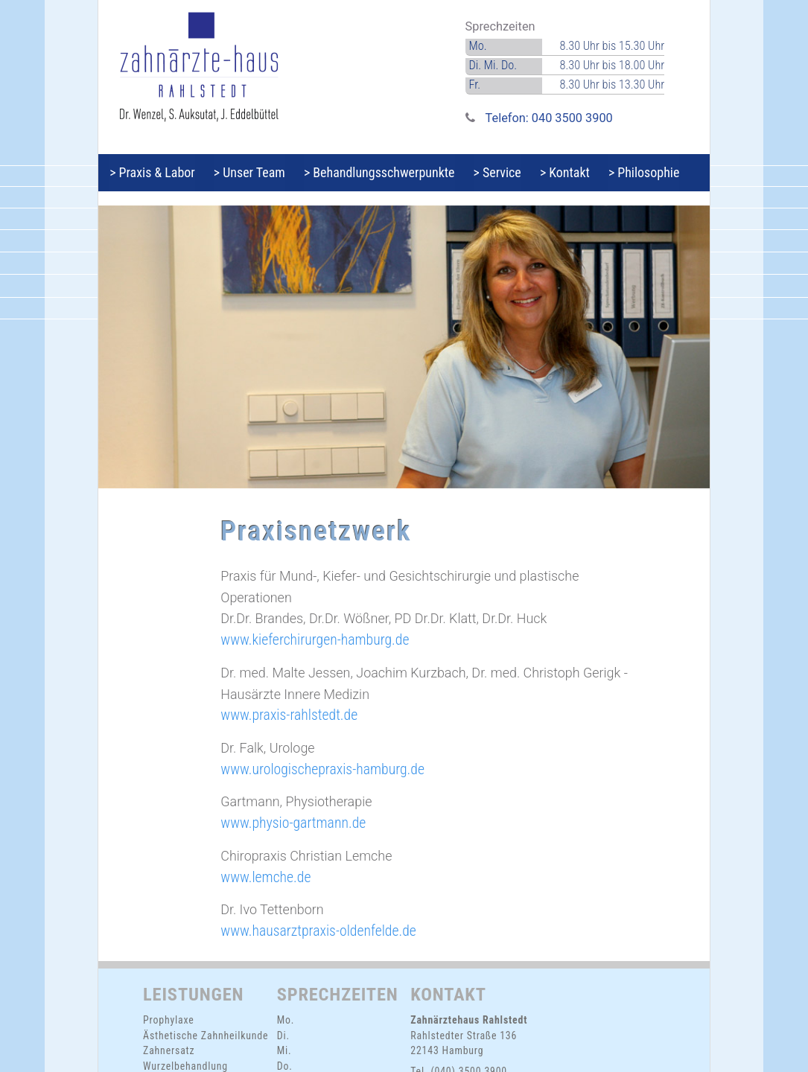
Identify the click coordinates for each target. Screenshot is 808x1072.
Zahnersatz (168, 1050)
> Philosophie (673, 173)
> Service (516, 173)
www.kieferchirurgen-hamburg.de (314, 639)
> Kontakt (589, 173)
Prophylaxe (168, 1020)
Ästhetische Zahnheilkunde (205, 1035)
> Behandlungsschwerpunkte (392, 173)
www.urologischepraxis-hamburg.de (322, 769)
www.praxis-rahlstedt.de (288, 715)
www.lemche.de (265, 877)
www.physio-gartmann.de (293, 823)
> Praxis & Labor (155, 173)
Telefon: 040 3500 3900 (549, 118)
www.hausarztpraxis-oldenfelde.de (318, 930)
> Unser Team (257, 173)
